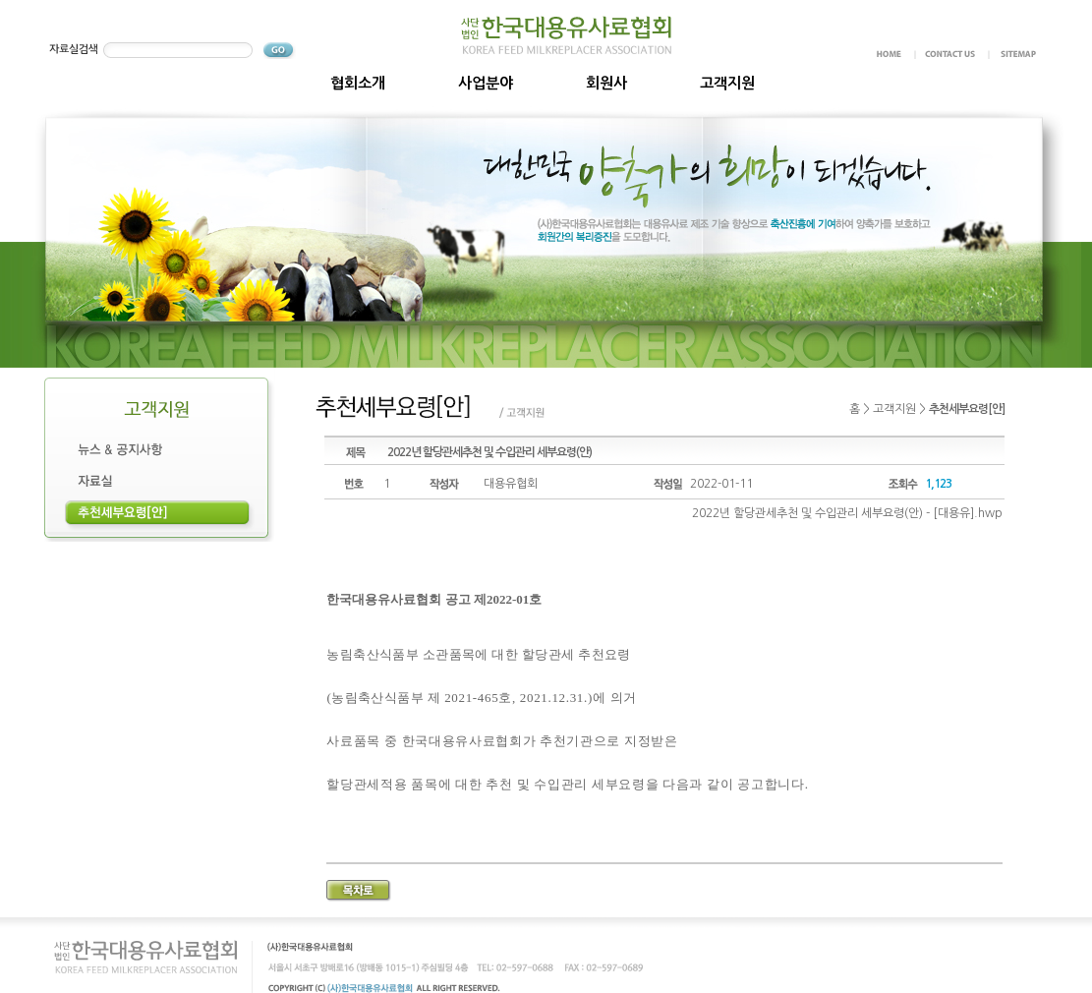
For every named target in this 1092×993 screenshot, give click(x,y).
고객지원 (727, 83)
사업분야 (485, 83)
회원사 (606, 83)
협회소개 (357, 83)
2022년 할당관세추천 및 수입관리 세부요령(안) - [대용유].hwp (847, 513)
